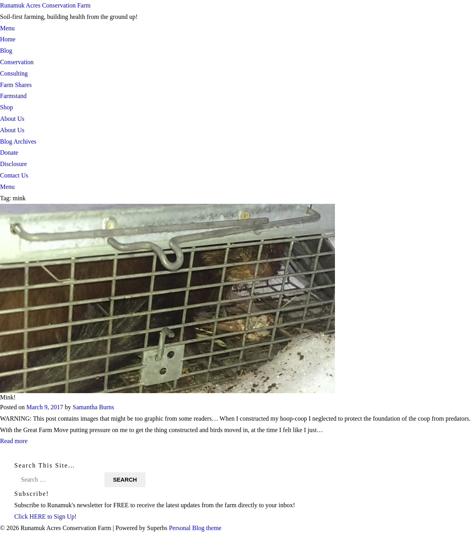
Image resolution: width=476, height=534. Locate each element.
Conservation (16, 62)
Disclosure (13, 164)
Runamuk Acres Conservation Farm (45, 5)
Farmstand (13, 95)
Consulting (14, 73)
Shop (6, 107)
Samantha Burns (93, 407)
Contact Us (14, 175)
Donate (9, 152)
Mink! (8, 397)
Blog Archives (18, 141)
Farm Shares (16, 84)
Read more (14, 441)
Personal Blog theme (195, 528)
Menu (7, 28)
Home (7, 39)
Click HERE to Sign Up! (45, 516)
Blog (6, 50)
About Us (12, 118)
